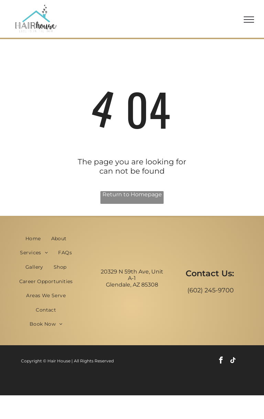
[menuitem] (33, 238)
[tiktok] (233, 361)
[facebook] (221, 361)
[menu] (249, 19)
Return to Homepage (132, 194)
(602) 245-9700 (210, 290)
